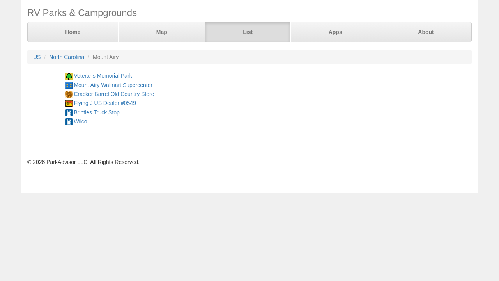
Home (72, 32)
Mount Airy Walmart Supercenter (113, 85)
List (248, 32)
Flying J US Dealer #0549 (105, 103)
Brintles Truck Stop (97, 112)
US (37, 57)
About (426, 32)
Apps (335, 32)
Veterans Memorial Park (103, 76)
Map (161, 32)
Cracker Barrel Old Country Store (114, 94)
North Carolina (66, 57)
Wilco (80, 121)
